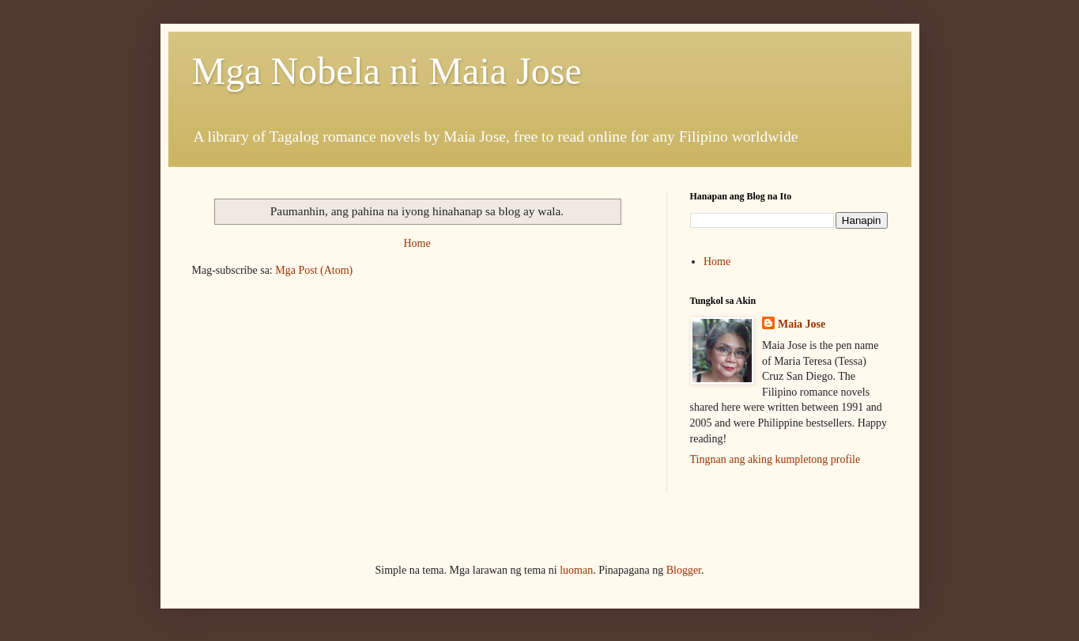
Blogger (683, 570)
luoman (576, 570)
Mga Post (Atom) (314, 270)
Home (416, 243)
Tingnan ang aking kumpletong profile (775, 459)
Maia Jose (801, 324)
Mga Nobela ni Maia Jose (387, 71)
